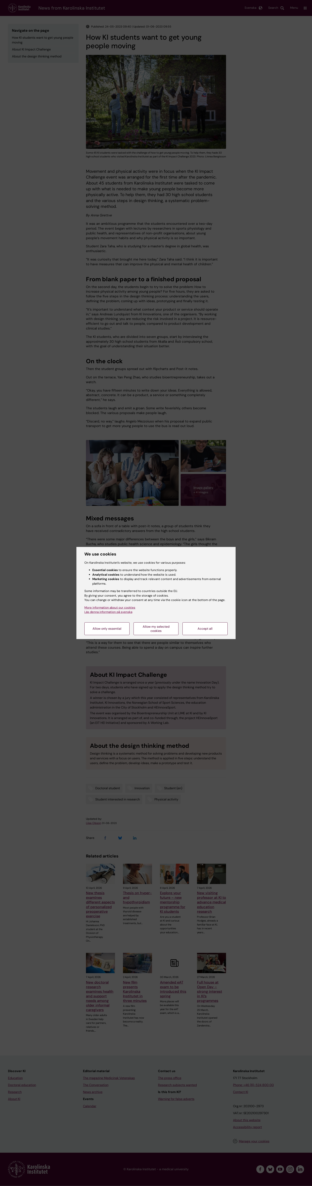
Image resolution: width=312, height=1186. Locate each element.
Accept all (205, 629)
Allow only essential (107, 629)
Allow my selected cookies (156, 629)
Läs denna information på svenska (108, 612)
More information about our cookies (109, 608)
